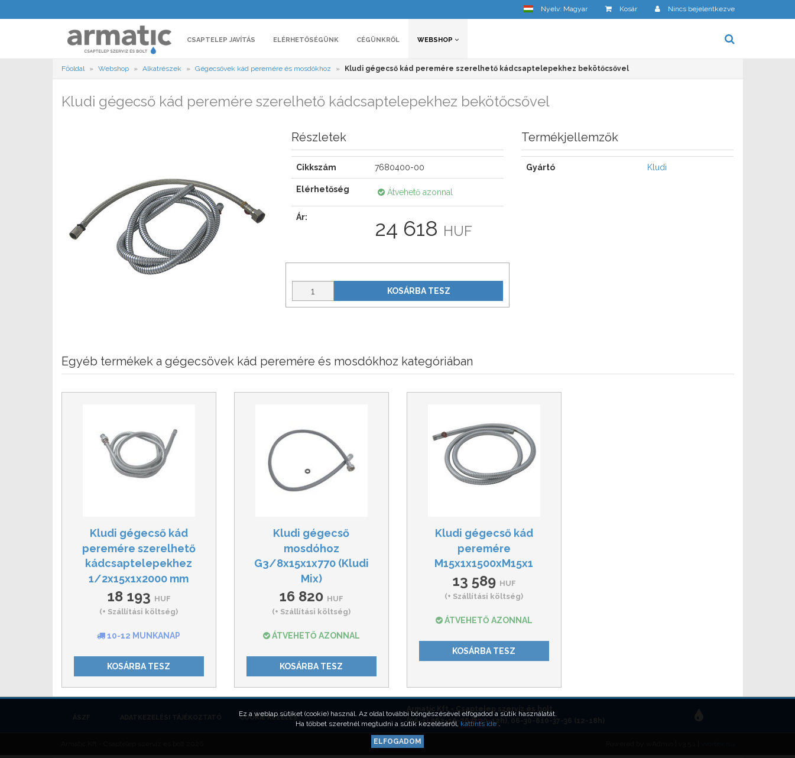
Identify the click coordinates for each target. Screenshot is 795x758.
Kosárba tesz (418, 291)
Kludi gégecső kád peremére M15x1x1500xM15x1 (483, 548)
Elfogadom (397, 741)
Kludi (657, 167)
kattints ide (479, 724)
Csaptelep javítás (221, 40)
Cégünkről (378, 40)
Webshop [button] (438, 40)
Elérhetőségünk (306, 40)
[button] (555, 9)
